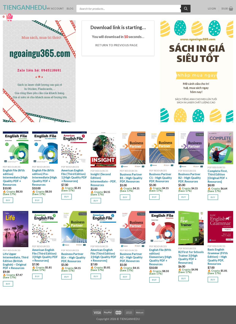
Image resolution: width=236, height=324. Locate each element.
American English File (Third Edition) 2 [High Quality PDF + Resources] (103, 255)
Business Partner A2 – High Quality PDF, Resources (131, 257)
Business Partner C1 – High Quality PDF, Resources (160, 178)
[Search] (186, 8)
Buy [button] (8, 200)
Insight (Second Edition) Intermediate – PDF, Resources (103, 179)
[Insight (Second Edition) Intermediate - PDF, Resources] (103, 149)
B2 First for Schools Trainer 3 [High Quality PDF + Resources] (191, 257)
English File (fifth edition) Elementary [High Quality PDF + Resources (160, 257)
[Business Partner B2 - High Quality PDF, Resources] (191, 149)
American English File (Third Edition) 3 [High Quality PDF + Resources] (45, 255)
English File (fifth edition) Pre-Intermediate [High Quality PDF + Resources (44, 177)
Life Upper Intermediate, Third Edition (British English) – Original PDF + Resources (15, 261)
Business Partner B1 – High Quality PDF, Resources (131, 178)
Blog (70, 8)
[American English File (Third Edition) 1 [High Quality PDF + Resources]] (74, 147)
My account (55, 8)
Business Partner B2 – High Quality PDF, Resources (189, 178)
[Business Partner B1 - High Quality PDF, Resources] (132, 149)
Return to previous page (116, 45)
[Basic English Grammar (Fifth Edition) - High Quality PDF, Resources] (220, 227)
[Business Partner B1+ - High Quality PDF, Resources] (74, 229)
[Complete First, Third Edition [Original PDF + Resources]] (220, 147)
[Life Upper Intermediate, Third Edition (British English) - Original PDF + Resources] (15, 229)
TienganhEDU (22, 7)
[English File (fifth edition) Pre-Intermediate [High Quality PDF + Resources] (45, 147)
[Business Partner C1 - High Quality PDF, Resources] (162, 149)
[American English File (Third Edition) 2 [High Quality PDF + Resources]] (103, 227)
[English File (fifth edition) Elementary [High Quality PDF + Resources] (162, 227)
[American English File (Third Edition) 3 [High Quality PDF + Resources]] (45, 227)
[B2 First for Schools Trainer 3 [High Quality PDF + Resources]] (191, 228)
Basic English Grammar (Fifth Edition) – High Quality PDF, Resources (218, 256)
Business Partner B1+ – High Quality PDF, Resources (73, 257)
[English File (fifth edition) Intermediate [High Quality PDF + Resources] (15, 147)
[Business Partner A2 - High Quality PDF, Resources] (132, 229)
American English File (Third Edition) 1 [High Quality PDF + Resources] (74, 176)
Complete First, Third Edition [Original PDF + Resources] (217, 176)
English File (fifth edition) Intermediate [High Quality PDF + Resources (15, 177)
